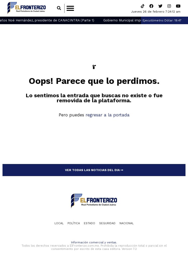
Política (74, 223)
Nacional (126, 223)
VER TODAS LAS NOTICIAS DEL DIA (94, 170)
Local (59, 223)
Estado (89, 223)
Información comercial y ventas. (94, 242)
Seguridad (107, 223)
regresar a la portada (108, 114)
